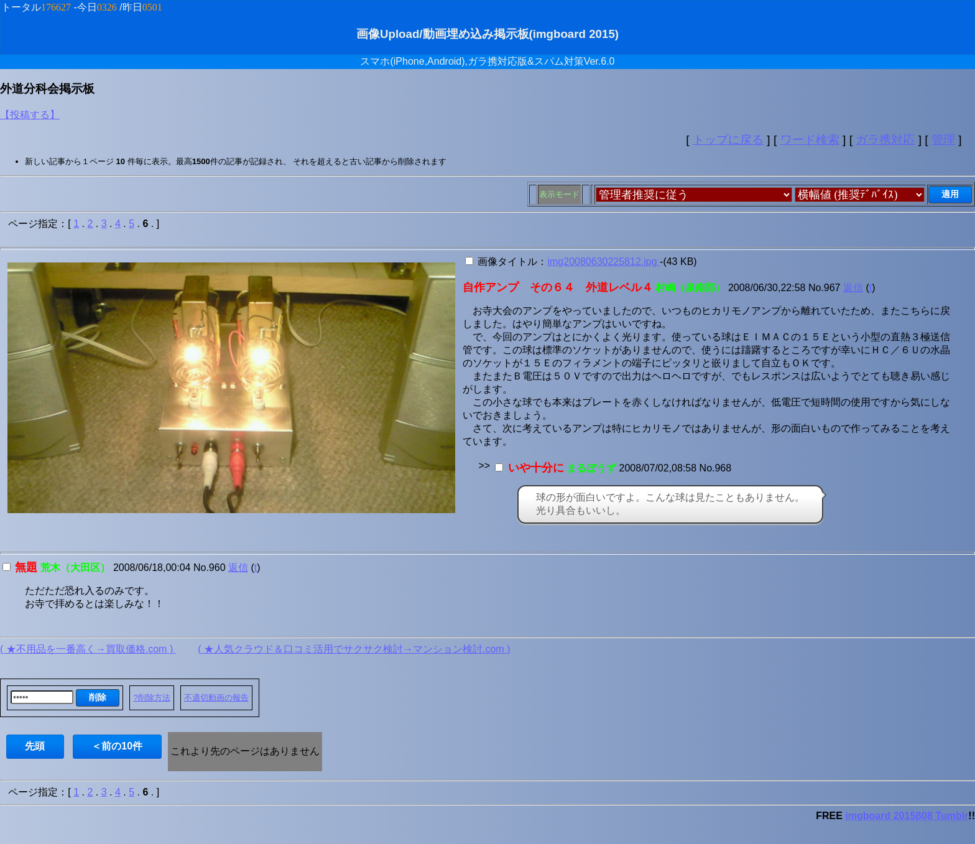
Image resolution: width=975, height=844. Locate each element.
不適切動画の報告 (216, 697)
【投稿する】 (30, 114)
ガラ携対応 (885, 139)
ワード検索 (809, 139)
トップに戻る (728, 139)
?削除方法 (151, 697)
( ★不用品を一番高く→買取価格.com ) (88, 649)
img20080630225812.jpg (603, 261)
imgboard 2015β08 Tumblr (906, 815)
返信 (853, 287)
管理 (943, 139)
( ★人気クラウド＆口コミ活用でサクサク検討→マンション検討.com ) (354, 649)
